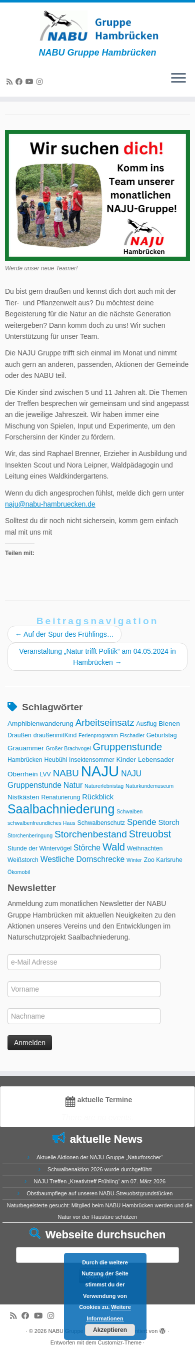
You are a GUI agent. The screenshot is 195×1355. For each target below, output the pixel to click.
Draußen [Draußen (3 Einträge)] (20, 735)
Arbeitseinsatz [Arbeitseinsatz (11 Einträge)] (105, 722)
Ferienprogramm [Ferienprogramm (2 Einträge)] (98, 735)
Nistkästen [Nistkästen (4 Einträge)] (24, 797)
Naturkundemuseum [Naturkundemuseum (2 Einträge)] (150, 786)
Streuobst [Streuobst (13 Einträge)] (150, 833)
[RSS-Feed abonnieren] (11, 82)
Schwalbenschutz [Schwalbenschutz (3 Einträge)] (101, 822)
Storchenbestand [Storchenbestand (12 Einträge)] (90, 834)
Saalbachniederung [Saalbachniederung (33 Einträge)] (61, 809)
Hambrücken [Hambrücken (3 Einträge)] (25, 759)
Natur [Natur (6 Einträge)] (73, 785)
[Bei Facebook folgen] (21, 82)
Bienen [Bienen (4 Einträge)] (169, 723)
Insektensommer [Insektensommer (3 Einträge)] (91, 759)
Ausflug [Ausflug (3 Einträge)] (146, 723)
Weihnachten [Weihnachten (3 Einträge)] (144, 848)
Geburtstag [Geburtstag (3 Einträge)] (161, 735)
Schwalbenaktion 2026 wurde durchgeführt (100, 1169)
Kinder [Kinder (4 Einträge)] (126, 759)
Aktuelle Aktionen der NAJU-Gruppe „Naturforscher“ (99, 1157)
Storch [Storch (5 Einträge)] (169, 822)
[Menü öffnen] (178, 78)
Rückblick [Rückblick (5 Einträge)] (98, 797)
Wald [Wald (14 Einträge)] (113, 846)
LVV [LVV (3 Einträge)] (45, 774)
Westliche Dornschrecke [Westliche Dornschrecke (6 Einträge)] (82, 859)
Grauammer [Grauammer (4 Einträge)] (26, 748)
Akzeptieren (110, 1329)
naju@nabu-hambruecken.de (50, 504)
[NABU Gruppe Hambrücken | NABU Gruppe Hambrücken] (97, 25)
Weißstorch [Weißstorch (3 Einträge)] (23, 859)
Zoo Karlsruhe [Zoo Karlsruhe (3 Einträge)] (163, 859)
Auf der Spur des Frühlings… (64, 634)
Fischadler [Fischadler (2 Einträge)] (132, 735)
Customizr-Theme (120, 1342)
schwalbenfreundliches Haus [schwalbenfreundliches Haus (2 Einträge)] (42, 823)
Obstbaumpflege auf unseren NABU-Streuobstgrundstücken (99, 1193)
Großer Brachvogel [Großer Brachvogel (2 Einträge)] (68, 748)
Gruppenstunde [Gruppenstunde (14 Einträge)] (127, 746)
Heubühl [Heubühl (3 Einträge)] (55, 759)
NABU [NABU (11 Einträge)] (66, 773)
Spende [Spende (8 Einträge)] (141, 822)
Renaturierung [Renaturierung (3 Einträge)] (61, 797)
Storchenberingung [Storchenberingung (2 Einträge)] (30, 835)
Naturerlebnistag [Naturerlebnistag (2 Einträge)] (104, 786)
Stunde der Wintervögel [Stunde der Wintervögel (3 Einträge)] (40, 848)
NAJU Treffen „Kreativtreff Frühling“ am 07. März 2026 (100, 1181)
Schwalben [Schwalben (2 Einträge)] (129, 811)
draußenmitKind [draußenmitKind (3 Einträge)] (55, 735)
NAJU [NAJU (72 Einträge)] (100, 771)
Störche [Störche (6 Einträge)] (87, 847)
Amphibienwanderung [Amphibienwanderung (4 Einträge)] (41, 723)
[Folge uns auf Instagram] (41, 82)
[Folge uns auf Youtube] (31, 82)
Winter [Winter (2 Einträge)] (134, 860)
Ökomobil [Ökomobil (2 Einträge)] (19, 872)
